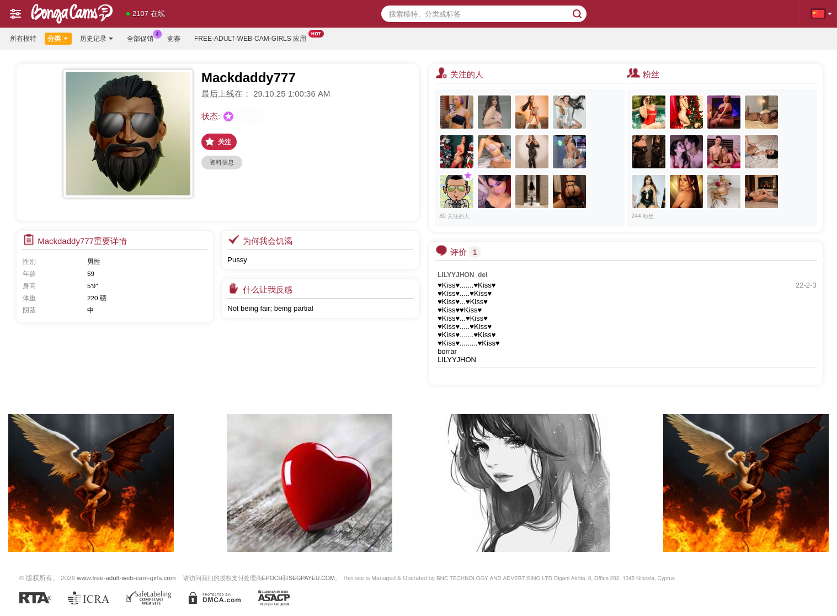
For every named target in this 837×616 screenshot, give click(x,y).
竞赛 (173, 39)
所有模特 (23, 39)
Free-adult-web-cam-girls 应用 (253, 38)
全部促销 (143, 38)
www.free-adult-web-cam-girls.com (126, 577)
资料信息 (222, 162)
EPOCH (272, 578)
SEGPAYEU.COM (312, 578)
